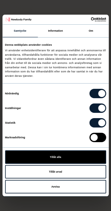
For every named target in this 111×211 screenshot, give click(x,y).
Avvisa (55, 186)
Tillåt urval (55, 171)
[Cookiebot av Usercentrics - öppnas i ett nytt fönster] (80, 19)
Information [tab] (55, 30)
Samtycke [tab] (20, 30)
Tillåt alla (55, 157)
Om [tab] (91, 30)
